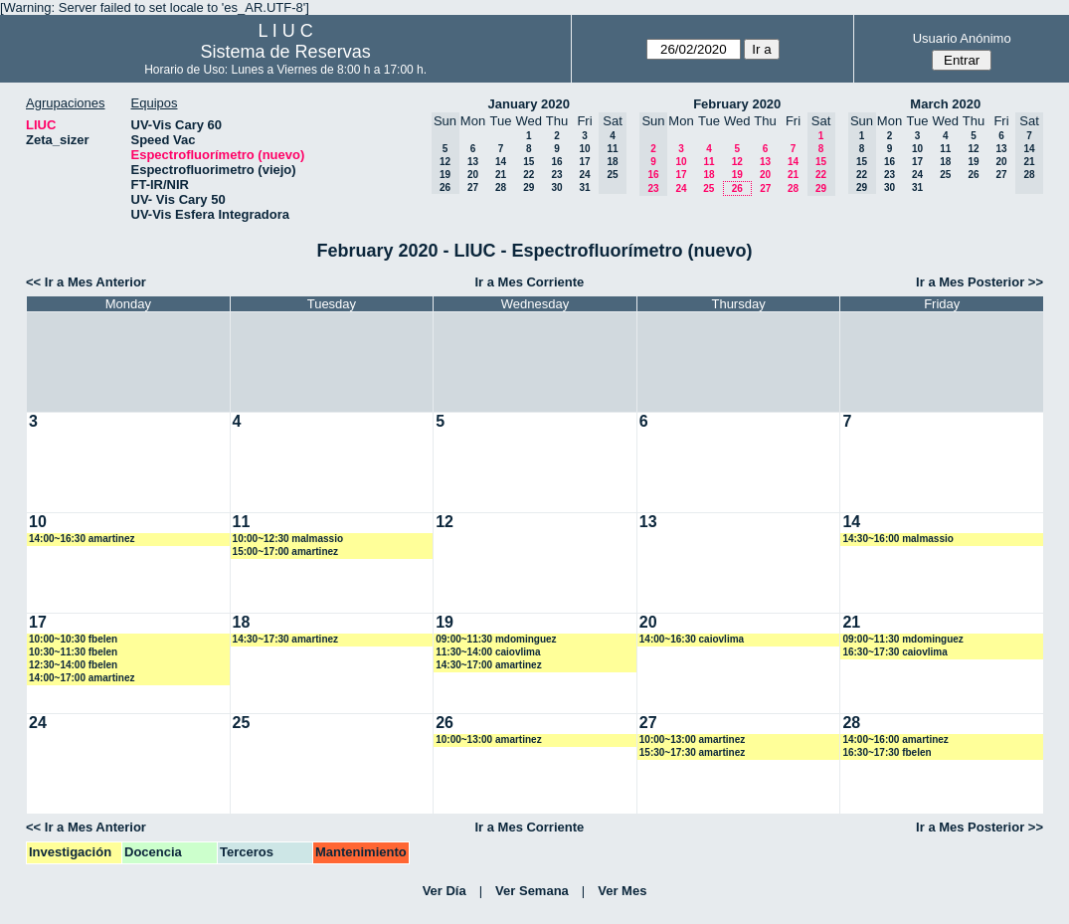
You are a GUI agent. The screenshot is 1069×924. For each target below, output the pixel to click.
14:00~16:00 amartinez (895, 739)
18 (708, 174)
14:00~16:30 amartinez (81, 538)
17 (584, 161)
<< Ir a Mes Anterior (86, 282)
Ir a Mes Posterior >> (979, 282)
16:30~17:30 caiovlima (894, 652)
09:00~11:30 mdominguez (496, 639)
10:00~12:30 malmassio (288, 538)
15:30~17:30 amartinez (692, 752)
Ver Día (444, 890)
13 (472, 161)
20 (472, 174)
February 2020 (737, 103)
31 (584, 187)
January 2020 (529, 103)
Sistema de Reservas (286, 52)
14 (500, 161)
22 (528, 174)
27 (472, 187)
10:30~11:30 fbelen (73, 652)
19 (737, 174)
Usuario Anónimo (962, 38)
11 (708, 161)
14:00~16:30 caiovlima (691, 639)
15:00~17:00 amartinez (285, 551)
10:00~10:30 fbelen (73, 639)
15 (528, 161)
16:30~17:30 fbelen (886, 752)
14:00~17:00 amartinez (81, 677)
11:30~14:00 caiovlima (488, 652)
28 (500, 187)
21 (500, 174)
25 (708, 188)
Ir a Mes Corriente (529, 282)
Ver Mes (622, 890)
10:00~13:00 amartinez (488, 739)
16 (556, 161)
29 (528, 187)
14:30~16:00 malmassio (897, 538)
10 (584, 148)
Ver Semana (532, 890)
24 (584, 174)
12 (737, 161)
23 (556, 174)
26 (737, 188)
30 (556, 187)
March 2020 (945, 103)
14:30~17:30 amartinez (285, 639)
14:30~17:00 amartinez (488, 664)
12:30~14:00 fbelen (73, 664)
